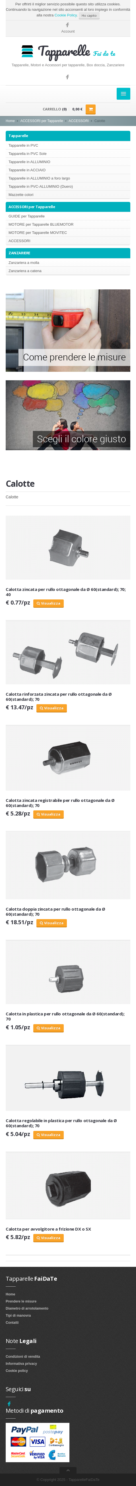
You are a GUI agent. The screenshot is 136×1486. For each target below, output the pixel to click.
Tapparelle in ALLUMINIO (29, 162)
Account (68, 31)
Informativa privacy (21, 1364)
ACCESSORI (79, 121)
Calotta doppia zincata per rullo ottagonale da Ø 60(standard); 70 (55, 911)
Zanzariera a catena (25, 271)
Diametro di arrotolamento (27, 1308)
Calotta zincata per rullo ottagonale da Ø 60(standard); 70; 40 (65, 591)
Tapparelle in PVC (23, 145)
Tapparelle (18, 135)
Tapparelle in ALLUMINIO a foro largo (39, 178)
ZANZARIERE (19, 252)
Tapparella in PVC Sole (28, 153)
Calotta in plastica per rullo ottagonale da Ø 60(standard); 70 (65, 1016)
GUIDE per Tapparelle (27, 216)
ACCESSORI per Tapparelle (41, 121)
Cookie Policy (66, 15)
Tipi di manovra (18, 1316)
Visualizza (48, 603)
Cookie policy (17, 1371)
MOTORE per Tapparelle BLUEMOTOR (41, 224)
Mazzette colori (21, 195)
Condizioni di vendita (23, 1357)
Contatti (12, 1323)
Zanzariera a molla (24, 263)
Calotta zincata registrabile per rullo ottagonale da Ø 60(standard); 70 (60, 802)
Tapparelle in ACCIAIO (27, 170)
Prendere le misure (21, 1301)
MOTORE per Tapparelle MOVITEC (38, 232)
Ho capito (89, 15)
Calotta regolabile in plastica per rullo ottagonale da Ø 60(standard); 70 (61, 1123)
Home (10, 121)
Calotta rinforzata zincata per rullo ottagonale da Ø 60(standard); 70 (59, 696)
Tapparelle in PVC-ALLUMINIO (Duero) (41, 186)
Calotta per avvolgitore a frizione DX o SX (48, 1229)
